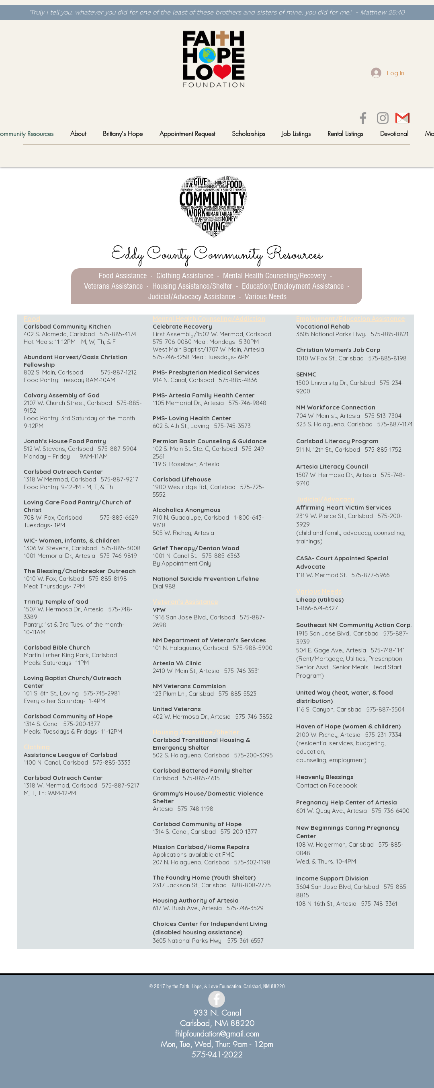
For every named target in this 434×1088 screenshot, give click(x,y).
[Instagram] (383, 118)
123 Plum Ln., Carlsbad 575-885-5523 (204, 693)
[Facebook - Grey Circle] (216, 999)
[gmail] (402, 118)
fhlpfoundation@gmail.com (217, 1033)
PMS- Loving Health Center (192, 418)
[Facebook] (363, 118)
